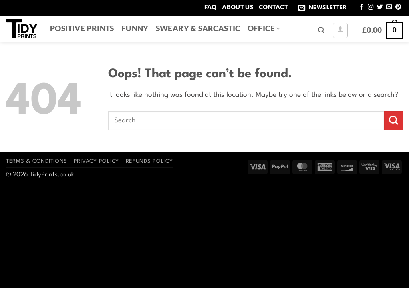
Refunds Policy (149, 161)
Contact (273, 6)
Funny (135, 28)
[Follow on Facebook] (361, 7)
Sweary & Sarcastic (198, 28)
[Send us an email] (389, 7)
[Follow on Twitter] (380, 7)
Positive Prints (82, 28)
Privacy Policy (96, 161)
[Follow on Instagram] (370, 7)
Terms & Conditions (36, 161)
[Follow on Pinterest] (398, 7)
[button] (323, 8)
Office (264, 28)
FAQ (210, 6)
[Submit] (393, 120)
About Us (237, 6)
